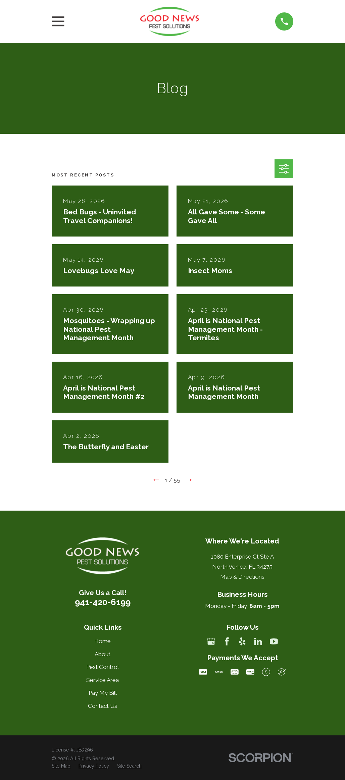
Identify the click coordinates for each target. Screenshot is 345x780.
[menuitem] (61, 766)
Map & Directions (242, 576)
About (102, 654)
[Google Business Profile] (211, 641)
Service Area (102, 680)
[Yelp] (242, 641)
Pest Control (102, 667)
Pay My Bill (103, 692)
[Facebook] (227, 641)
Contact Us (102, 706)
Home (102, 641)
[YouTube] (274, 641)
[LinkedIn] (258, 641)
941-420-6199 (103, 602)
